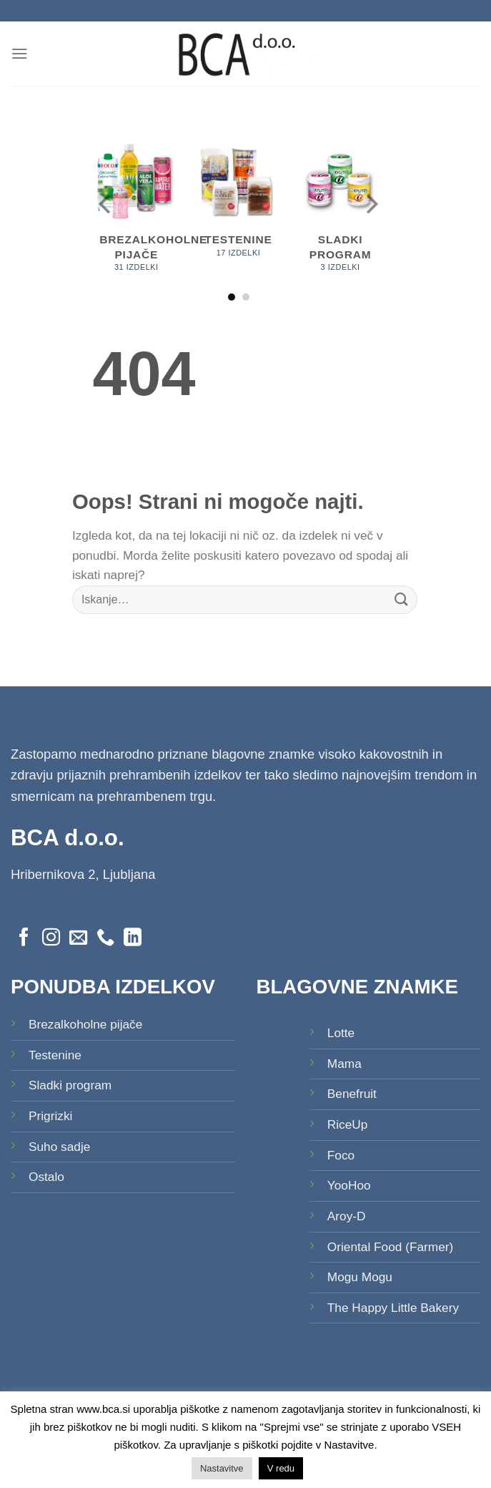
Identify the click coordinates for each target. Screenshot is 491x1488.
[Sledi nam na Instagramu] (51, 938)
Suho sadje (59, 1146)
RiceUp (347, 1124)
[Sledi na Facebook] (24, 938)
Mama (344, 1063)
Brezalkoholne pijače (85, 1024)
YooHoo (349, 1185)
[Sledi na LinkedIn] (133, 938)
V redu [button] (280, 1468)
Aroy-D (346, 1216)
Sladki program (70, 1085)
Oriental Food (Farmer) (390, 1247)
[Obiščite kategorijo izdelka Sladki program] (341, 212)
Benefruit (352, 1093)
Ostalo (46, 1177)
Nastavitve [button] (222, 1468)
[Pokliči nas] (105, 938)
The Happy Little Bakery (393, 1307)
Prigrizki (50, 1116)
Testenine (55, 1055)
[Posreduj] (401, 599)
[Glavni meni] (20, 53)
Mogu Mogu (359, 1277)
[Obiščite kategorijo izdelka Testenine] (238, 205)
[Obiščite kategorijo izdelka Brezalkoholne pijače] (136, 212)
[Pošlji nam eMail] (78, 938)
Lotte (340, 1033)
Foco (340, 1155)
